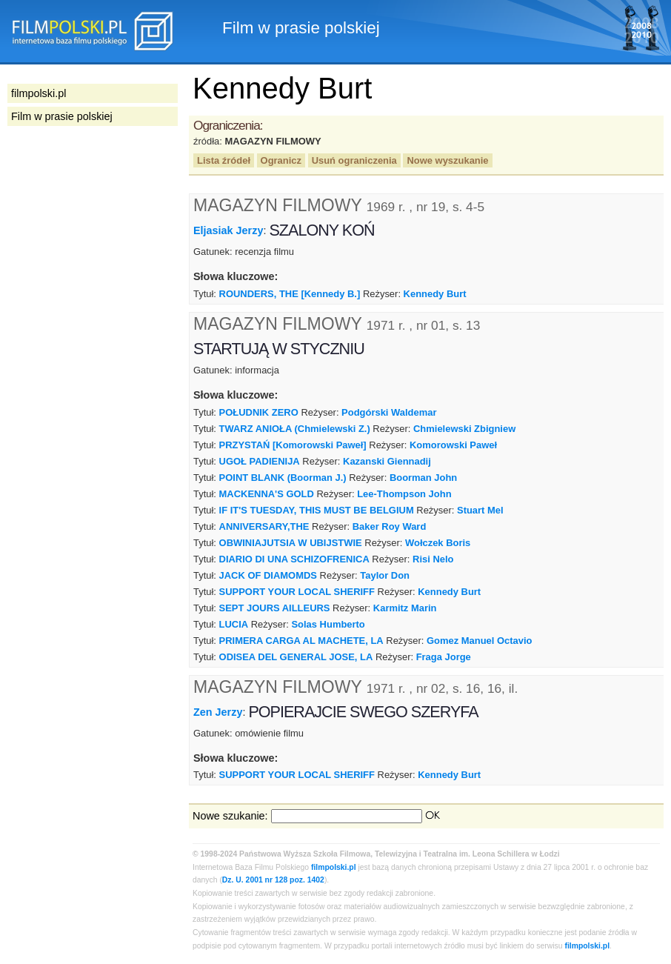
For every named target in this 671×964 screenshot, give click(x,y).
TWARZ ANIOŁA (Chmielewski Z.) (294, 428)
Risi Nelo (433, 559)
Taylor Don (385, 575)
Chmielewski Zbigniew (464, 428)
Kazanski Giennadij (387, 461)
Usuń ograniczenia (354, 160)
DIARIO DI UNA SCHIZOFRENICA (294, 559)
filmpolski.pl (333, 867)
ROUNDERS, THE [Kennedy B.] (290, 293)
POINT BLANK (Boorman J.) (283, 477)
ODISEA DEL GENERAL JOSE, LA (296, 656)
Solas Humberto (327, 624)
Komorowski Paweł (453, 445)
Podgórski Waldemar (388, 412)
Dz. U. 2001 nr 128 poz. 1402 (273, 880)
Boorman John (423, 477)
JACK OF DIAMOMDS (268, 575)
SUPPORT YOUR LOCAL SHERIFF (297, 591)
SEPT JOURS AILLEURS (274, 608)
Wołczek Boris (437, 542)
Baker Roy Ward (390, 526)
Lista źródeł (223, 160)
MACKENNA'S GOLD (266, 493)
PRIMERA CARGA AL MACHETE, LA (301, 640)
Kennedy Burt (435, 293)
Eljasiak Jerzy (228, 230)
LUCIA (234, 624)
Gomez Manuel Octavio (480, 640)
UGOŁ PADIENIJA (259, 461)
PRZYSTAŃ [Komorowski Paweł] (293, 445)
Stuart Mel (480, 510)
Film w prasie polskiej (62, 116)
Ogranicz (281, 160)
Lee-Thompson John (404, 493)
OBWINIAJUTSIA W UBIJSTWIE (290, 542)
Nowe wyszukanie (447, 160)
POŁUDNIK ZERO (258, 412)
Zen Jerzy (217, 711)
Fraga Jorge (443, 656)
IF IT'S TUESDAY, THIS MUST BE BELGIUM (316, 510)
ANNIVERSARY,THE (264, 526)
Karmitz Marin (405, 608)
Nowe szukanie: (230, 816)
